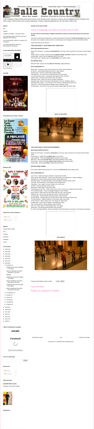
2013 (6, 319)
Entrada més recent (37, 337)
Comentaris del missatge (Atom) (64, 341)
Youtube (5, 234)
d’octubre (9, 265)
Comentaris (8, 220)
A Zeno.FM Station (7, 68)
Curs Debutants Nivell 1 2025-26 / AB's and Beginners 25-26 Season (14, 37)
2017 (6, 312)
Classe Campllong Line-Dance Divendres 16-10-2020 (14, 271)
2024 (6, 254)
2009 (6, 321)
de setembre (9, 292)
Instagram (5, 239)
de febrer (9, 302)
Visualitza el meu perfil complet (11, 371)
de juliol (8, 295)
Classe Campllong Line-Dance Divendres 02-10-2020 (14, 289)
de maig (8, 299)
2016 (6, 314)
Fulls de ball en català (9, 229)
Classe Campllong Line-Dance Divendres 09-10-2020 (14, 281)
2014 (6, 316)
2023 (6, 256)
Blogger (56, 425)
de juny (8, 297)
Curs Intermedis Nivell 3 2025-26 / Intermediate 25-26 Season (12, 45)
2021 (6, 261)
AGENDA (8, 274)
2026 (6, 249)
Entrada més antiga (84, 337)
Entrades (7, 217)
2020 (6, 263)
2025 (6, 251)
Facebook (5, 237)
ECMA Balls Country (11, 368)
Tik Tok (5, 242)
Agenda (5, 31)
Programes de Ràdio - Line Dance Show (13, 33)
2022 (6, 258)
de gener (9, 304)
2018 (6, 309)
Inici (61, 337)
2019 (6, 307)
